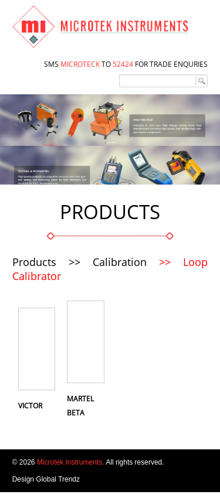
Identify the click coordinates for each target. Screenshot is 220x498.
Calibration (120, 262)
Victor (30, 406)
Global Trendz (58, 479)
